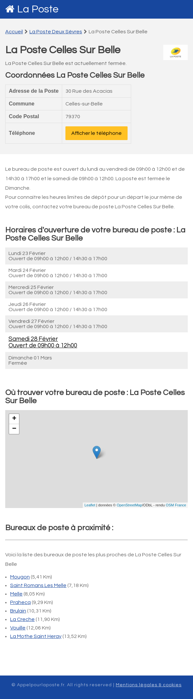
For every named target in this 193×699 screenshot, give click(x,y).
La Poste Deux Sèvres (55, 31)
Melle (16, 593)
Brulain (18, 610)
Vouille (18, 627)
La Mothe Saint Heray (35, 636)
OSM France (176, 505)
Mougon (20, 577)
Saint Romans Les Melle (38, 585)
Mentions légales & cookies (149, 685)
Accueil (14, 31)
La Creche (22, 619)
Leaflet (89, 505)
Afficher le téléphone (96, 133)
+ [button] (14, 419)
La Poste (38, 9)
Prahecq (20, 602)
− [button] (14, 429)
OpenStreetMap (129, 505)
